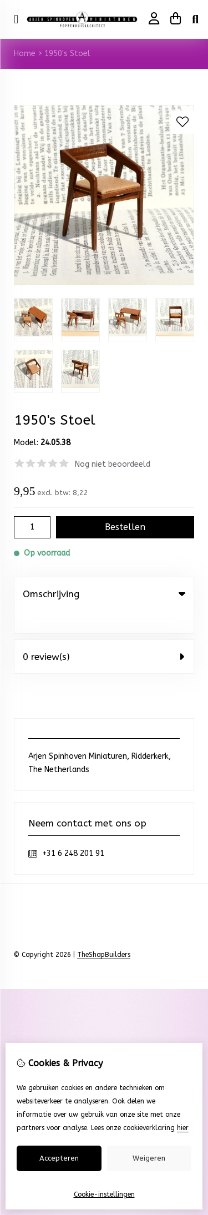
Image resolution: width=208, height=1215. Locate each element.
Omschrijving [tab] (104, 593)
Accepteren (59, 1158)
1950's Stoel (67, 53)
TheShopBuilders (103, 932)
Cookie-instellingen (104, 1194)
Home (24, 53)
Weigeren (149, 1158)
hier (183, 1128)
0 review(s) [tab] (104, 633)
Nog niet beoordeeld (112, 464)
